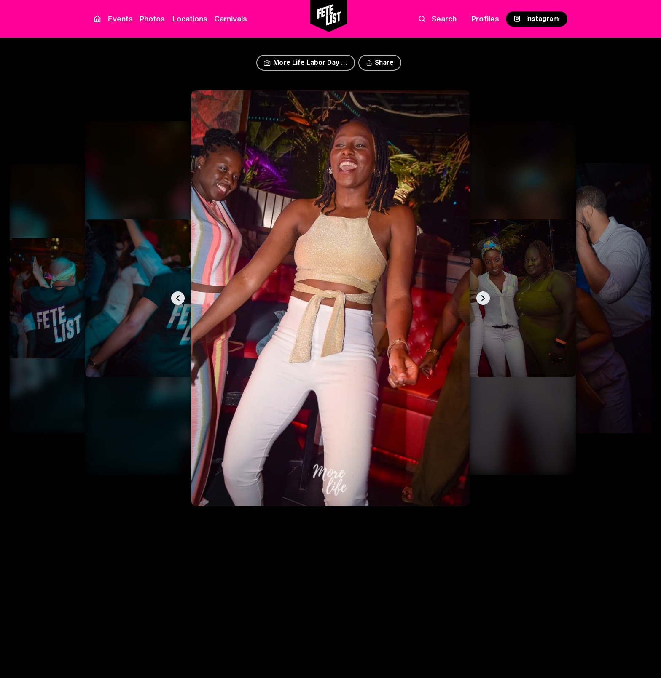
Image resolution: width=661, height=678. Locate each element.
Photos (152, 18)
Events (120, 18)
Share (380, 63)
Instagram (536, 19)
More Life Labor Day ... (305, 63)
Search (437, 18)
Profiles (485, 18)
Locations (188, 18)
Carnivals (230, 18)
